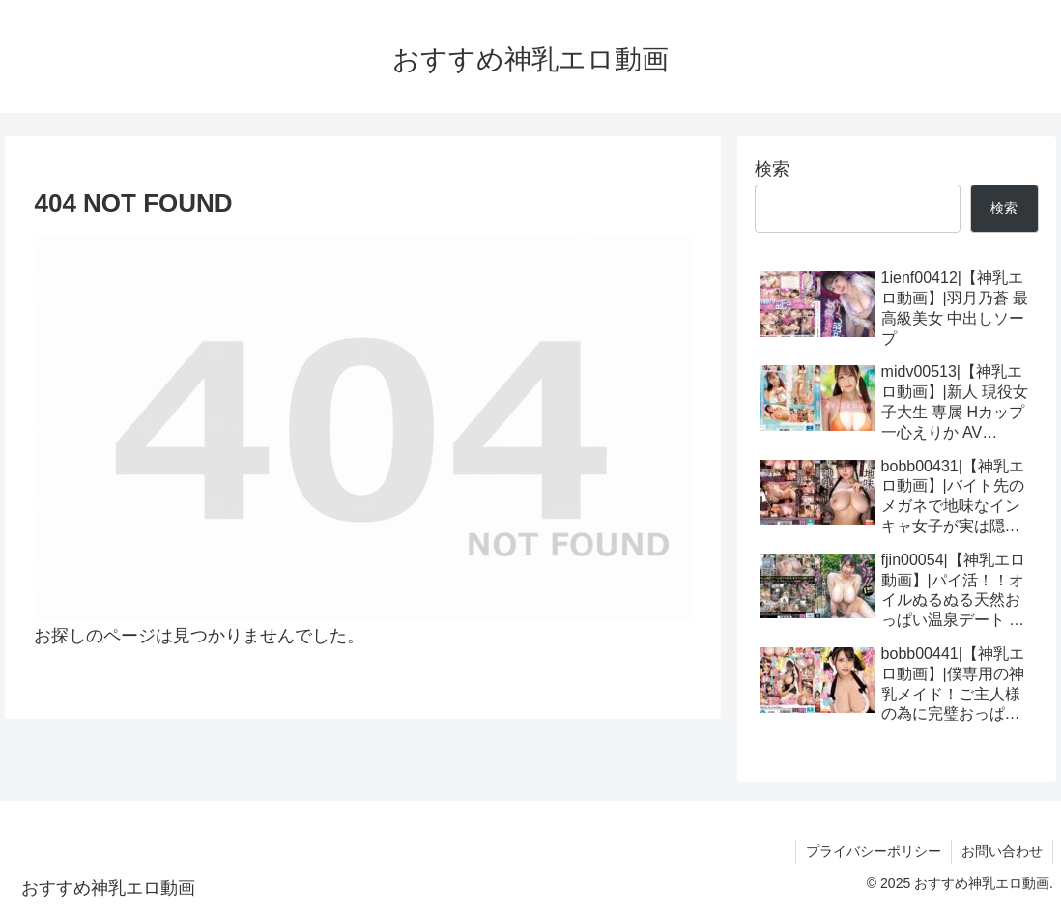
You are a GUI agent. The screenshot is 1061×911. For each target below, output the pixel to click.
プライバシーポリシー (873, 851)
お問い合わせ (1002, 851)
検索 (772, 169)
